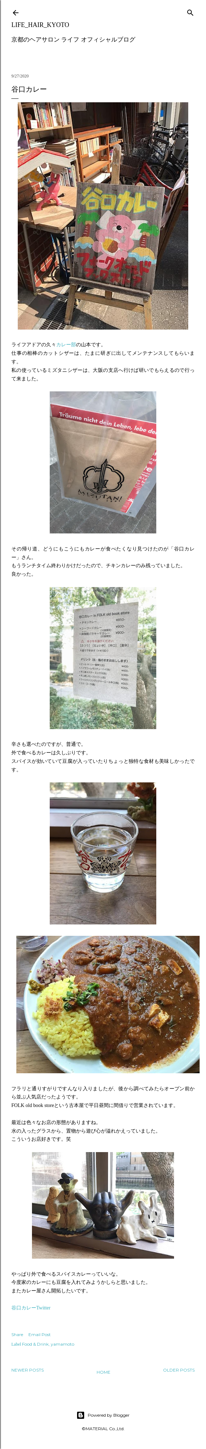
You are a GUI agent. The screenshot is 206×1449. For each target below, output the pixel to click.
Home (103, 1372)
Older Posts (179, 1370)
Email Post (39, 1334)
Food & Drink (35, 1344)
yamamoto (62, 1344)
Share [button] (17, 1334)
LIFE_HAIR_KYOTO (40, 24)
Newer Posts (27, 1370)
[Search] (190, 11)
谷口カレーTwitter (30, 1307)
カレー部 (66, 344)
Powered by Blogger (103, 1415)
